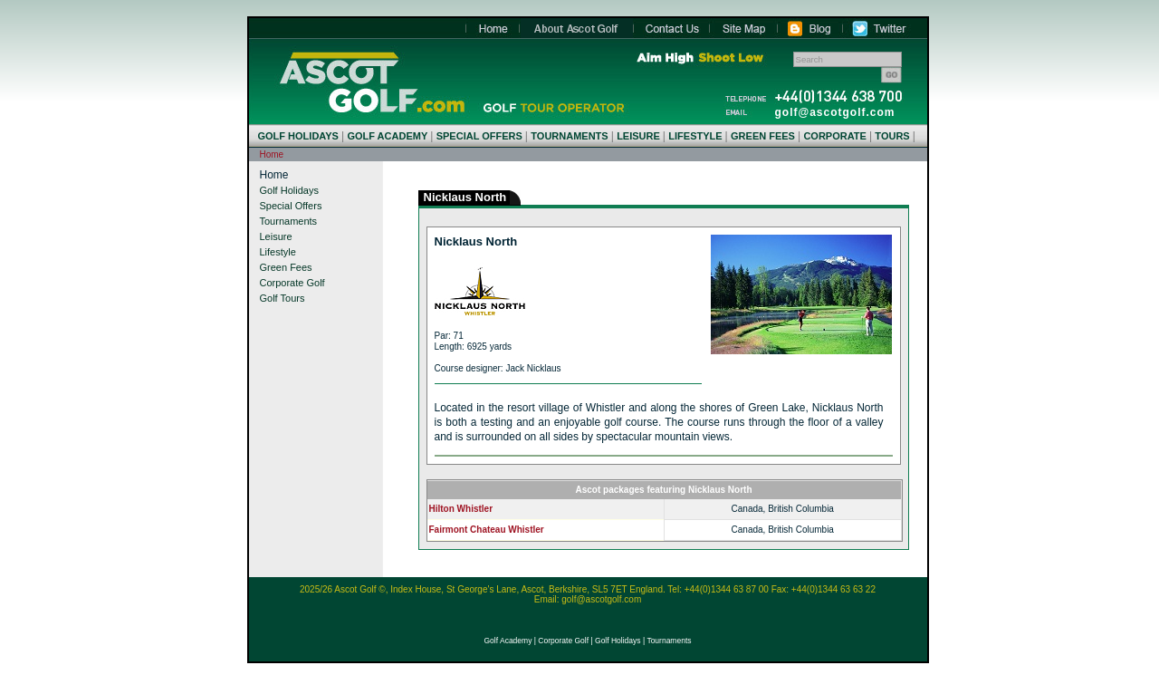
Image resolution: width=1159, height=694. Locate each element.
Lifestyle (278, 251)
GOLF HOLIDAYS (298, 135)
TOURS (892, 135)
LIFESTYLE (695, 135)
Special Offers (291, 205)
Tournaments (289, 221)
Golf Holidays (289, 190)
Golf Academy (508, 640)
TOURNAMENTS (569, 135)
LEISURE (638, 135)
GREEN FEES (763, 135)
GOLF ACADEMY (387, 135)
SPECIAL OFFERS (479, 135)
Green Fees (286, 267)
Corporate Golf (292, 282)
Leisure (276, 236)
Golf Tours (282, 298)
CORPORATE (834, 135)
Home (372, 82)
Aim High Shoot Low (700, 58)
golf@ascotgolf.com (835, 112)
